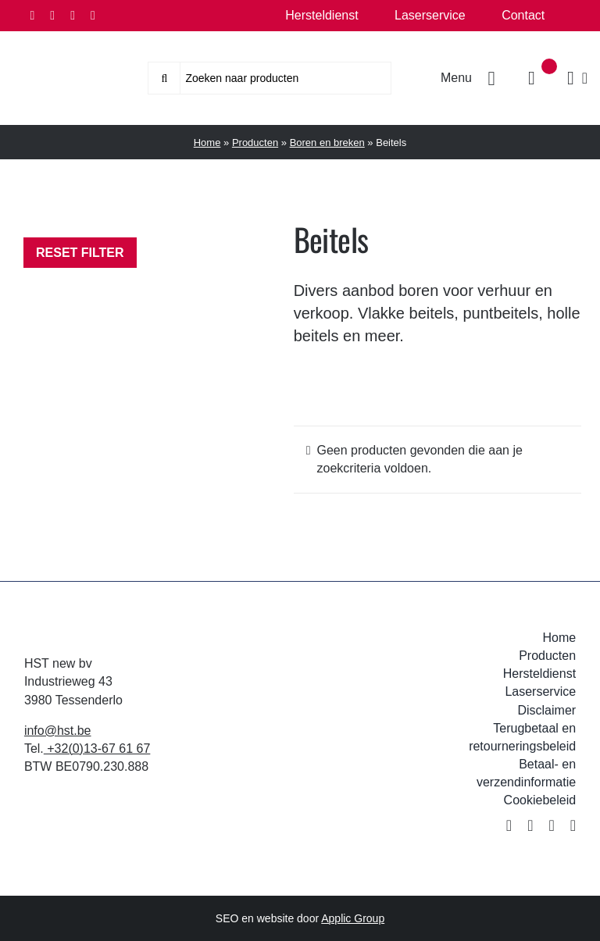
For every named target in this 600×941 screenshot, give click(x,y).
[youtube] (93, 15)
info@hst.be (57, 730)
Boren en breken (327, 142)
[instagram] (72, 15)
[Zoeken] (164, 78)
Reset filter (80, 252)
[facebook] (32, 15)
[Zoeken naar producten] (269, 78)
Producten (255, 142)
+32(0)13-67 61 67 (97, 748)
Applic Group (352, 918)
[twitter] (52, 15)
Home (207, 142)
